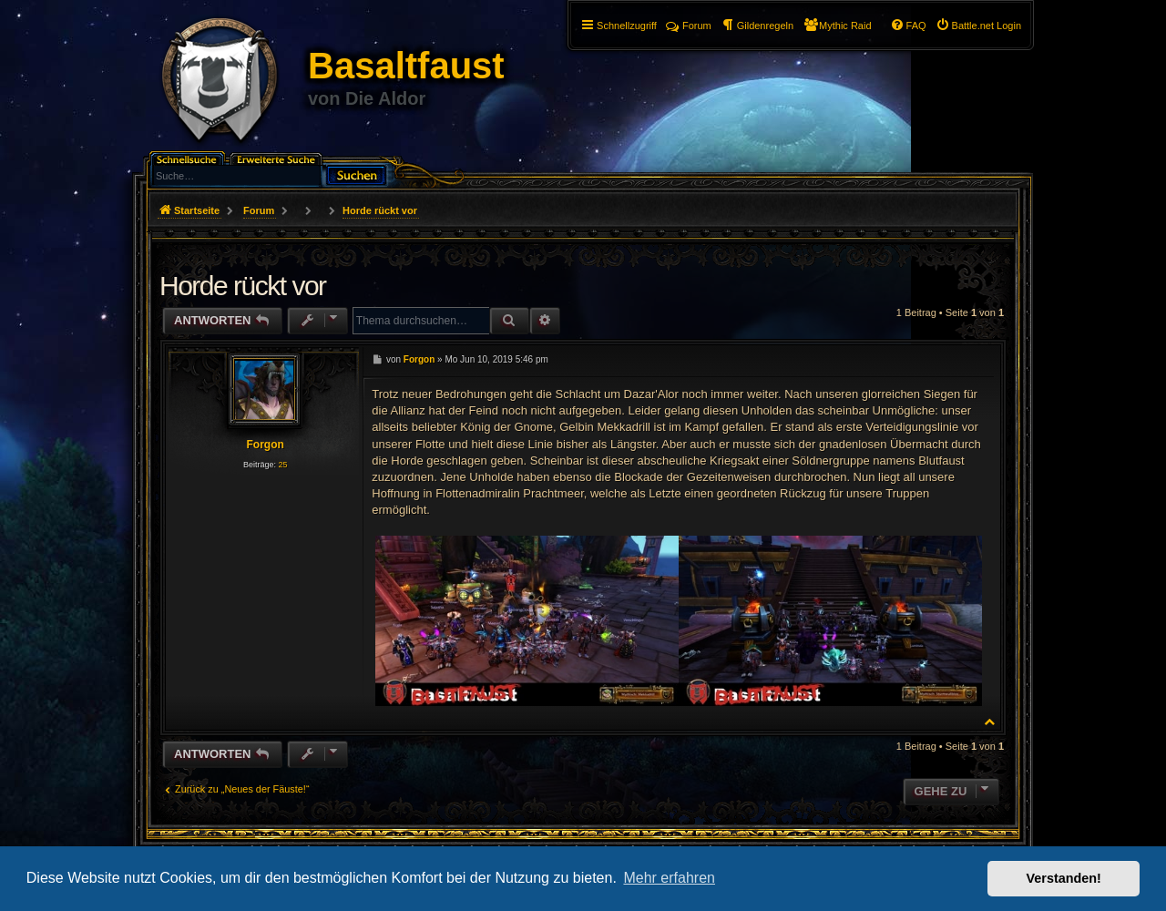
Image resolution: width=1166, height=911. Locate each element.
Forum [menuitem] (688, 25)
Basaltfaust (406, 66)
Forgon (264, 444)
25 (282, 464)
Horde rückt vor (380, 210)
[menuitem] (978, 25)
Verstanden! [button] (1064, 878)
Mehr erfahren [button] (669, 877)
